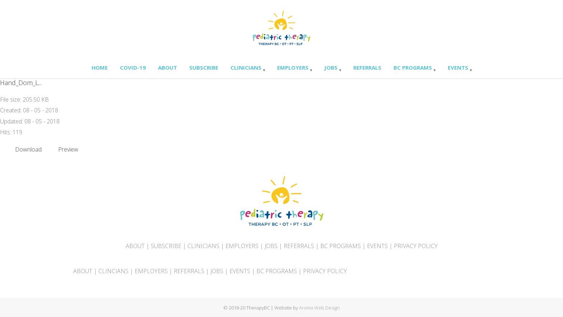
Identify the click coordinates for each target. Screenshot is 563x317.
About (167, 67)
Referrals (367, 67)
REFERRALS (299, 246)
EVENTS (377, 246)
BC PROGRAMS (340, 246)
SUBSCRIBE (166, 246)
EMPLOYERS (242, 246)
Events (458, 67)
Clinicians (246, 67)
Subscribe (203, 67)
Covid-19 (133, 67)
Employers (292, 67)
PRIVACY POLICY (416, 246)
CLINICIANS (203, 246)
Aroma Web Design (319, 307)
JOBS (271, 246)
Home (100, 67)
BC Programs (413, 67)
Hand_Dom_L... (21, 82)
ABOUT (135, 246)
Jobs (331, 67)
